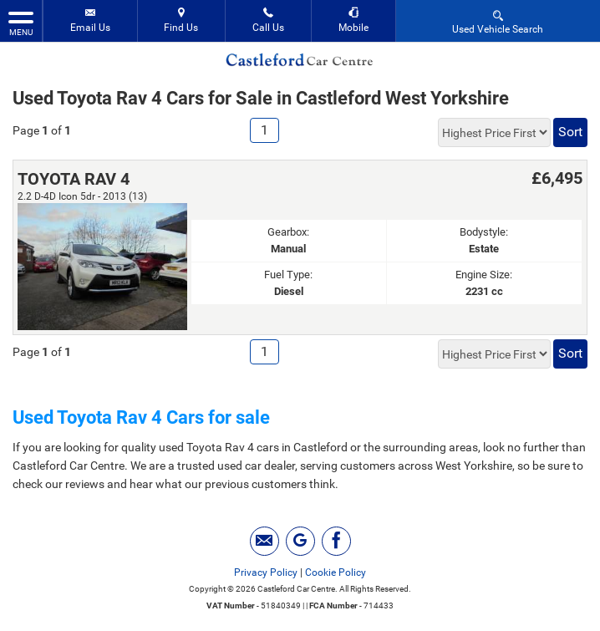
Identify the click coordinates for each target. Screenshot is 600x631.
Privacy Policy (265, 572)
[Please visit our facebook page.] (336, 541)
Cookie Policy (335, 572)
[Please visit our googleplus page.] (300, 541)
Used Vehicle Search (497, 21)
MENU (20, 22)
